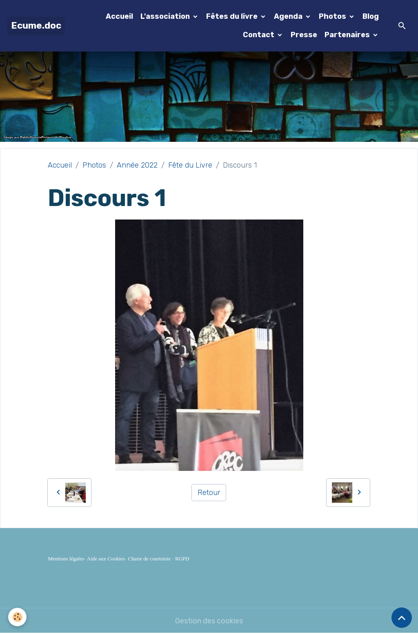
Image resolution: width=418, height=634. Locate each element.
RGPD (182, 559)
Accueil (119, 16)
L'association (165, 16)
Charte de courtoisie (149, 559)
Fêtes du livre (232, 16)
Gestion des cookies (209, 620)
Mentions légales (66, 559)
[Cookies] (17, 617)
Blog (370, 16)
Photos (333, 16)
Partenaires (348, 34)
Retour (209, 492)
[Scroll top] (401, 617)
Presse (304, 34)
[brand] (36, 26)
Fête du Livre (190, 165)
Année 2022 (137, 165)
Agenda (289, 16)
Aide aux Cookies (106, 559)
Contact (259, 34)
